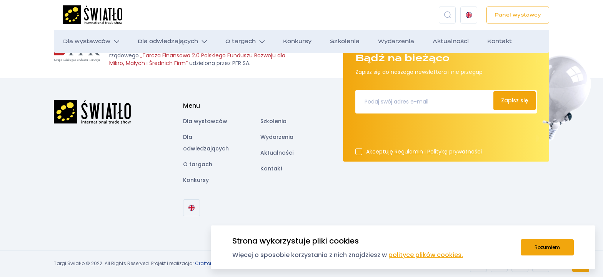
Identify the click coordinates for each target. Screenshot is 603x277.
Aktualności (451, 41)
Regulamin (409, 151)
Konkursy (297, 41)
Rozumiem (547, 247)
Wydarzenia (396, 41)
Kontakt (499, 41)
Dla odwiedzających (168, 41)
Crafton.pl (206, 263)
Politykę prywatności (454, 151)
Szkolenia (345, 41)
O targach (240, 41)
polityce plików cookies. (425, 254)
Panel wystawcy (518, 15)
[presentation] (413, 133)
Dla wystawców (86, 41)
